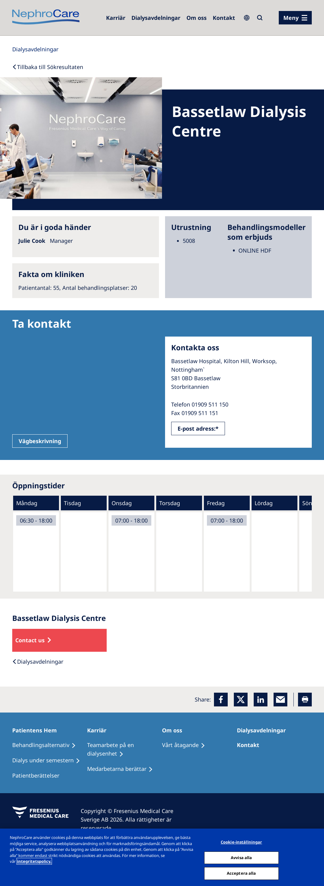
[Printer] (305, 699)
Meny (291, 17)
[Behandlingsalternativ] (46, 745)
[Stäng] (314, 856)
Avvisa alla (241, 857)
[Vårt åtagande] (186, 745)
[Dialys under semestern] (49, 760)
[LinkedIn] (260, 699)
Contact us (30, 640)
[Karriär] (99, 730)
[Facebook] (221, 699)
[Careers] (115, 17)
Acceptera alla (241, 873)
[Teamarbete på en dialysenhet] (124, 749)
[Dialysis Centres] (155, 17)
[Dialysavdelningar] (264, 730)
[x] (241, 699)
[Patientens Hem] (37, 730)
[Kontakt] (224, 17)
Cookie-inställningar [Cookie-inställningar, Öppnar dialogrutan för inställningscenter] (241, 842)
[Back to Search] (47, 67)
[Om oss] (196, 17)
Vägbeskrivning (40, 441)
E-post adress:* (198, 428)
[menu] (295, 17)
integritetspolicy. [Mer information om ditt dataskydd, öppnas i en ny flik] (34, 861)
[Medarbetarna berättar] (122, 769)
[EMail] (280, 699)
